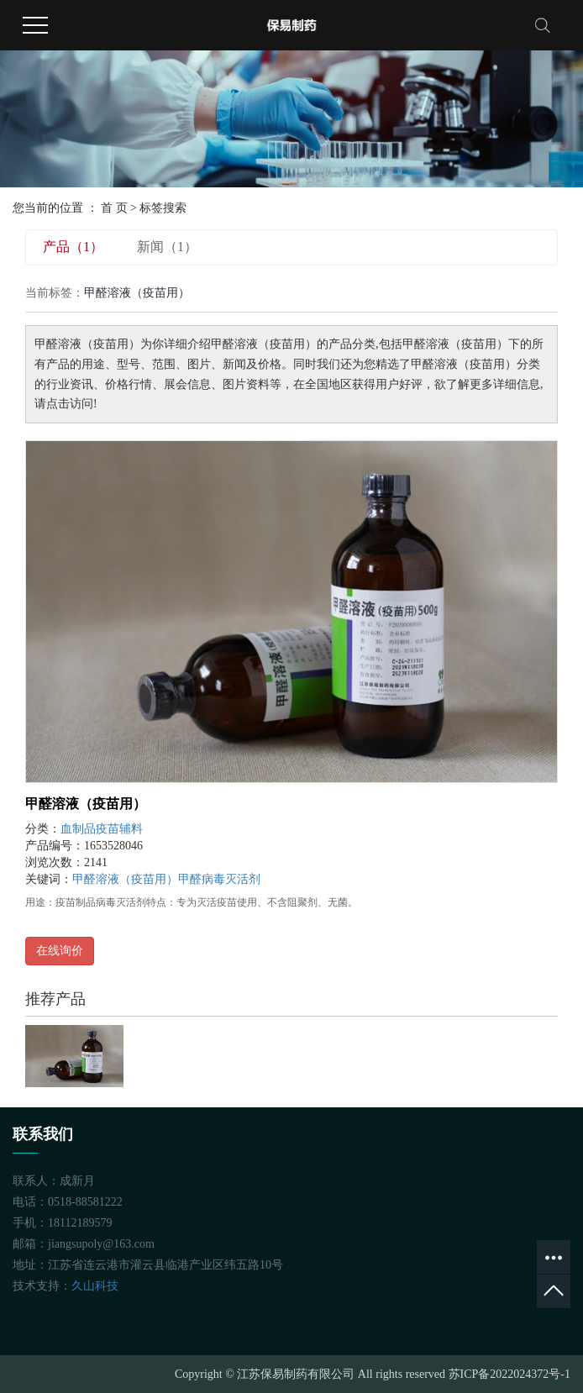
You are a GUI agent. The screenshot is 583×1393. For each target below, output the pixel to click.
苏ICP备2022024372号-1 (509, 1374)
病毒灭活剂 (231, 879)
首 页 (114, 208)
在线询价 (59, 950)
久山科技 (94, 1286)
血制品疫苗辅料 (101, 829)
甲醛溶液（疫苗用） (85, 803)
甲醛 (190, 879)
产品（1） (73, 246)
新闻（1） (167, 246)
